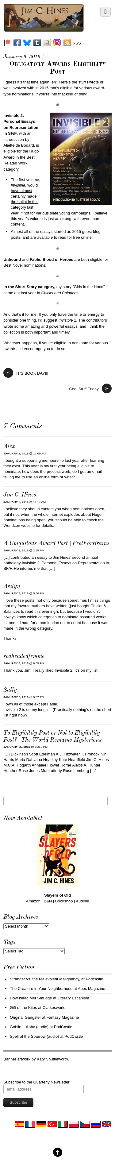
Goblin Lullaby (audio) (29, 1027)
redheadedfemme (23, 656)
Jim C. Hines (19, 495)
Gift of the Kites (23, 1007)
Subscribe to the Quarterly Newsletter (36, 1082)
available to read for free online (64, 237)
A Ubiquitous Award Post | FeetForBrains (56, 543)
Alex (9, 447)
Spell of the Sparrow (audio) (34, 1036)
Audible (82, 901)
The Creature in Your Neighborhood (41, 988)
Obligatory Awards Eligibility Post (57, 68)
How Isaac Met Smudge (31, 998)
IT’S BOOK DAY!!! (25, 373)
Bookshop (64, 901)
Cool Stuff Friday (90, 389)
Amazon (33, 901)
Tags (9, 942)
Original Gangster (25, 1017)
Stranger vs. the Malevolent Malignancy (44, 979)
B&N (48, 901)
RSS (77, 43)
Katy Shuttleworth (52, 1059)
